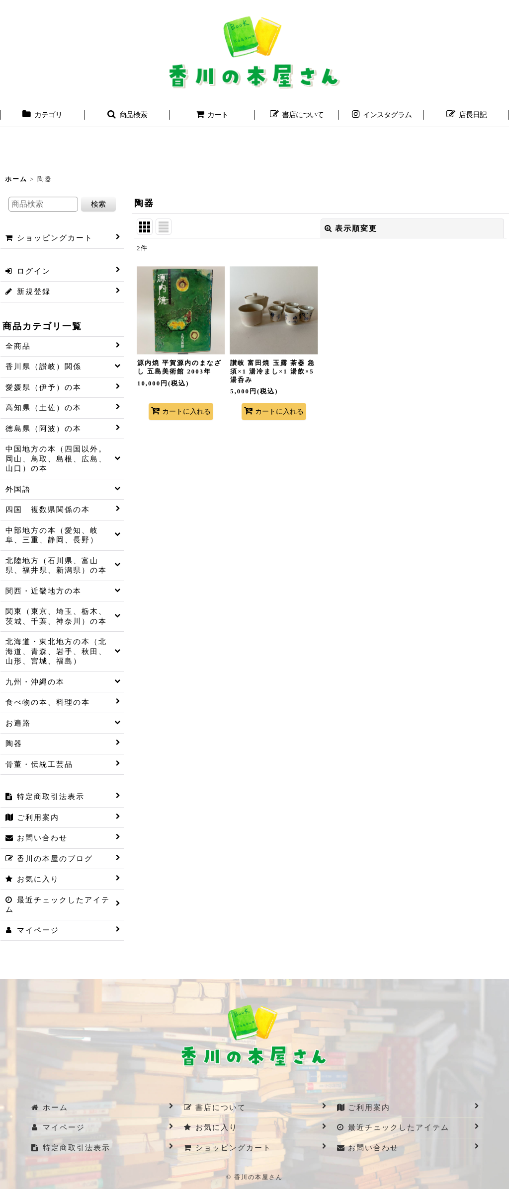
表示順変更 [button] (351, 228)
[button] (127, 116)
